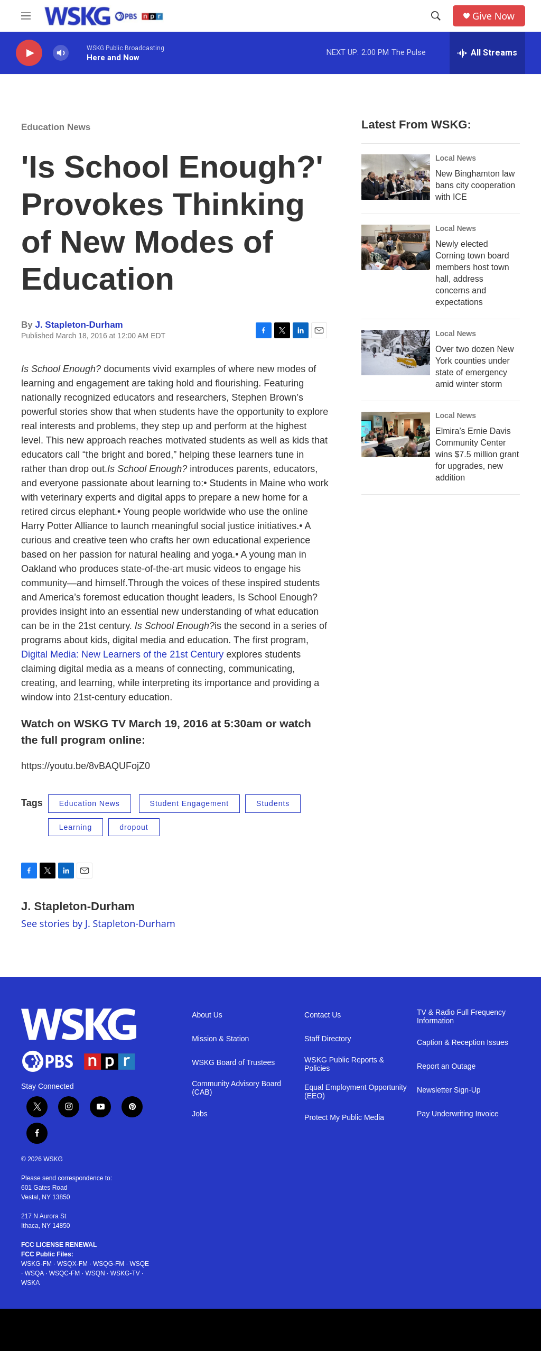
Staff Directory (327, 1039)
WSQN (95, 1273)
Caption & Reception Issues (462, 1043)
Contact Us (322, 1015)
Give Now (493, 16)
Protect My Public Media (344, 1118)
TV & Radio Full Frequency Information (461, 1016)
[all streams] (487, 53)
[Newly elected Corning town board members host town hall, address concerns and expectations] (395, 247)
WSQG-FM (108, 1263)
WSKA (30, 1283)
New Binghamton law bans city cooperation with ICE (475, 185)
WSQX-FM (72, 1263)
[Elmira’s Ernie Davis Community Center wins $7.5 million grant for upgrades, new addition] (395, 434)
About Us (207, 1015)
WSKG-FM (36, 1263)
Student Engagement (189, 803)
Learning (75, 827)
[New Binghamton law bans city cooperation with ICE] (395, 177)
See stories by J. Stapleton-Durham (98, 923)
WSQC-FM (64, 1273)
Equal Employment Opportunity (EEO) (355, 1092)
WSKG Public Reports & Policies (344, 1064)
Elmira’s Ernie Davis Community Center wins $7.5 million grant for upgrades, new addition (477, 454)
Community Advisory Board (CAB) (236, 1088)
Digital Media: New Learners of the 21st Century (122, 654)
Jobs (200, 1114)
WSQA (34, 1273)
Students (273, 803)
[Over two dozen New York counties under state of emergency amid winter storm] (395, 352)
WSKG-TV (125, 1273)
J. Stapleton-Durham (79, 325)
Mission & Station (220, 1039)
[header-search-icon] (436, 16)
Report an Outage (446, 1066)
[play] (29, 53)
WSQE (139, 1263)
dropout (133, 827)
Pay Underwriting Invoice (458, 1114)
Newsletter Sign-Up (449, 1090)
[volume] (61, 53)
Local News (455, 158)
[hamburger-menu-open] (26, 15)
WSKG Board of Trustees (233, 1063)
